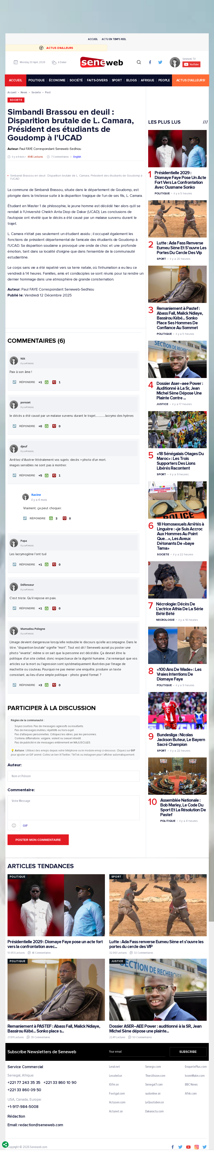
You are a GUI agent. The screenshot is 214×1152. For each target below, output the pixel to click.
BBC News (191, 1082)
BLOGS (132, 80)
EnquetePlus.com (196, 1064)
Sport (161, 258)
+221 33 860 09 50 (24, 1088)
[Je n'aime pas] (57, 382)
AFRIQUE (148, 80)
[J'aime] (43, 382)
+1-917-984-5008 (23, 1104)
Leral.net (114, 1064)
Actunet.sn (116, 1109)
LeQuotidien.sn (154, 1100)
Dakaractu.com (154, 1109)
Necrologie (165, 619)
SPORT (117, 80)
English (77, 156)
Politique (161, 193)
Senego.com (153, 1064)
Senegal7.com (154, 1082)
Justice (162, 404)
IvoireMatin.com (195, 1073)
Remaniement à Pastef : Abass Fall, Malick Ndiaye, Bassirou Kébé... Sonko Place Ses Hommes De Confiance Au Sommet (180, 318)
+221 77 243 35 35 (24, 1080)
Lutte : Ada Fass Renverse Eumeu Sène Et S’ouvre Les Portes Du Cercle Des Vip (181, 248)
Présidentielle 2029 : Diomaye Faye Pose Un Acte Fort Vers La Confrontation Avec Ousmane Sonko (180, 180)
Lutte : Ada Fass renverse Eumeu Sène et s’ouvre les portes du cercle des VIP (156, 942)
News (24, 92)
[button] (23, 382)
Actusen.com (117, 1100)
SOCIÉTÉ (76, 80)
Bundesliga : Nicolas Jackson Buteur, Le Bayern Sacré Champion (181, 740)
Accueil (93, 39)
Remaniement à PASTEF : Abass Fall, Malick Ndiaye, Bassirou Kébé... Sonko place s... (54, 1026)
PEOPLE (165, 80)
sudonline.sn (152, 1091)
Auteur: (74, 769)
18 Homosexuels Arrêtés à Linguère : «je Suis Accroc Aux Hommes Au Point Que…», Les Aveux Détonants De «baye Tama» (180, 536)
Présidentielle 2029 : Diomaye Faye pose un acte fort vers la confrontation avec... (55, 942)
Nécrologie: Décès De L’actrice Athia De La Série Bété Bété (179, 609)
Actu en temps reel (114, 39)
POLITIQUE (37, 80)
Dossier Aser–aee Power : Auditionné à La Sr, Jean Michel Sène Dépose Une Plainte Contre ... (179, 391)
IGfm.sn (113, 1082)
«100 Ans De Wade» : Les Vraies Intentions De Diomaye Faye (179, 674)
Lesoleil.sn (115, 1073)
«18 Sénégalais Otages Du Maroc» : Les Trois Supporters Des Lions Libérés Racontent (180, 461)
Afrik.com (191, 1091)
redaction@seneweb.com (40, 1123)
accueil (16, 80)
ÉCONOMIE (57, 80)
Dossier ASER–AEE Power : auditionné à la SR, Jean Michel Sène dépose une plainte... (155, 1026)
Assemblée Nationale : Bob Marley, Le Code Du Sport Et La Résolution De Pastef (183, 807)
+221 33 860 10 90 (59, 1080)
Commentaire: (74, 806)
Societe (36, 92)
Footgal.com (117, 1091)
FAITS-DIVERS (98, 80)
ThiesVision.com (155, 1073)
